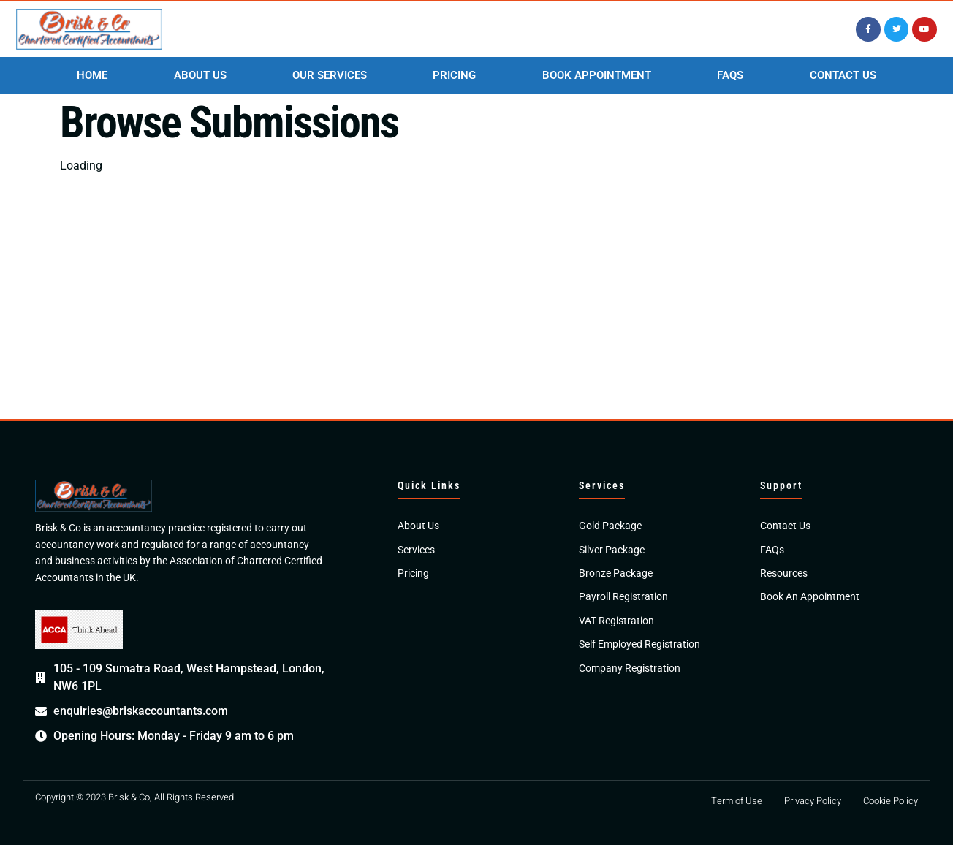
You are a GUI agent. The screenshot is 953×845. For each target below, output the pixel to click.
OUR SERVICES (329, 75)
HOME (92, 75)
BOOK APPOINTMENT (596, 75)
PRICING (454, 75)
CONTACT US (843, 75)
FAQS (730, 75)
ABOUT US (200, 75)
